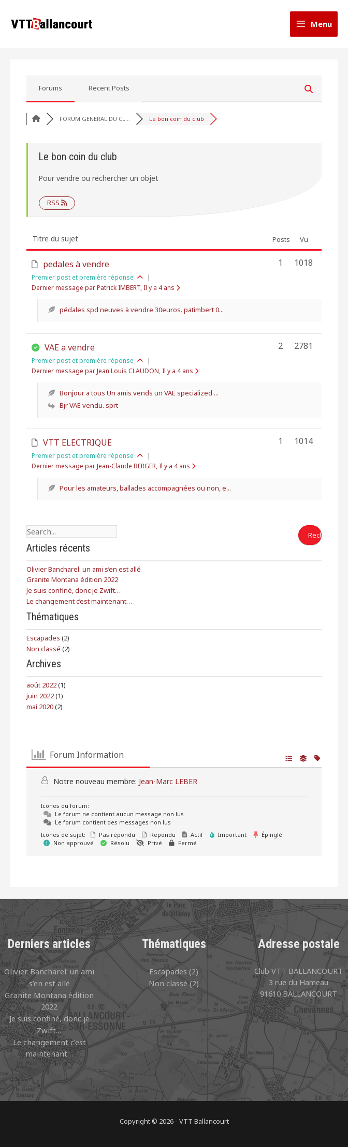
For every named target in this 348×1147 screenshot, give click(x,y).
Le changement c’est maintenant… (79, 604)
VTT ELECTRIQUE (77, 446)
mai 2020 (39, 710)
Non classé (43, 652)
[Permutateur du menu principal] (314, 26)
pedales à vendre (76, 268)
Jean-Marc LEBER (168, 785)
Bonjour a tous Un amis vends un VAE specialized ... (139, 397)
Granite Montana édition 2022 (72, 583)
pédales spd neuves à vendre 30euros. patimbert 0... (142, 314)
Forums (50, 92)
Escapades (43, 641)
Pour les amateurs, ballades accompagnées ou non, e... (145, 492)
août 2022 (41, 688)
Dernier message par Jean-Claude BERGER (114, 470)
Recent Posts (109, 92)
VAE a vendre (70, 351)
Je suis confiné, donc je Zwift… (73, 594)
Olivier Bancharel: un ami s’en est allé (83, 572)
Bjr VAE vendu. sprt (89, 409)
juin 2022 (40, 699)
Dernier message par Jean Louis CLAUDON (115, 375)
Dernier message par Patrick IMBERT (106, 292)
